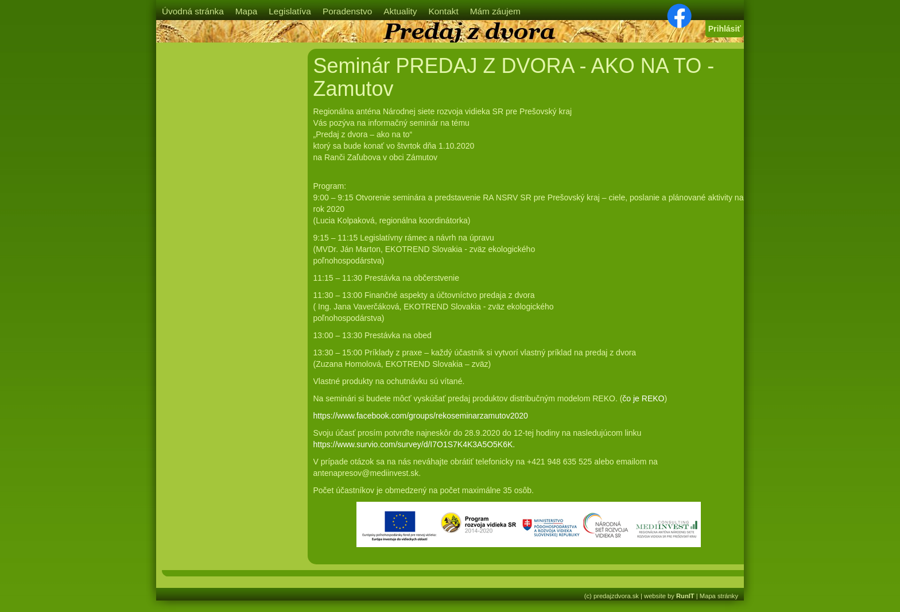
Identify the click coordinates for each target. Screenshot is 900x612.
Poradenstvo (347, 11)
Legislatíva (290, 11)
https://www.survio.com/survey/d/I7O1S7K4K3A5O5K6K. (414, 444)
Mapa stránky (719, 595)
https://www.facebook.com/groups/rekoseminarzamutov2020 (420, 415)
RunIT (685, 595)
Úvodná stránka (193, 11)
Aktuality (400, 11)
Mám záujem (495, 11)
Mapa (246, 11)
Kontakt (443, 11)
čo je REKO (643, 398)
